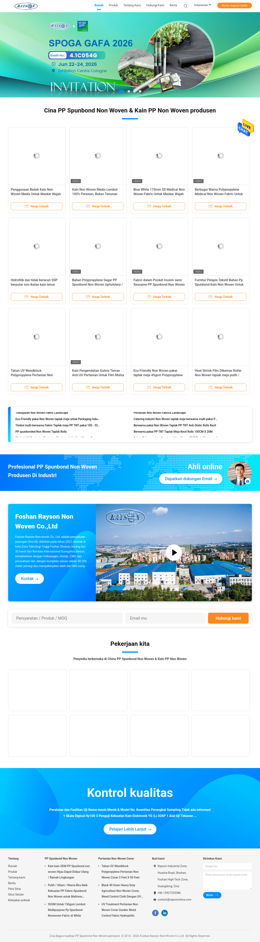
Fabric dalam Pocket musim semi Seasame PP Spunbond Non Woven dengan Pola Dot (159, 284)
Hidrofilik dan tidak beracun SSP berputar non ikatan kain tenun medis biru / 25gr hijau (34, 284)
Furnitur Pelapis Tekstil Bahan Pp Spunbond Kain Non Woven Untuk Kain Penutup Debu (219, 284)
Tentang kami (16, 877)
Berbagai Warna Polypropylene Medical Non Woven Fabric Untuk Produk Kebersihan (219, 194)
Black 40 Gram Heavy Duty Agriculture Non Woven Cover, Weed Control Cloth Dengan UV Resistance (121, 891)
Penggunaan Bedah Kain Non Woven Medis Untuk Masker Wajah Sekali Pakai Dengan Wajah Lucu (36, 194)
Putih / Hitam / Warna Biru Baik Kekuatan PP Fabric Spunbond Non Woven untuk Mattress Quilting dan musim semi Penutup (68, 891)
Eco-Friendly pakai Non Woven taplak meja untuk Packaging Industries (57, 420)
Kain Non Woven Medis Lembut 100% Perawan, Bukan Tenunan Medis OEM (94, 194)
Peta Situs (14, 888)
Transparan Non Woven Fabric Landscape (41, 414)
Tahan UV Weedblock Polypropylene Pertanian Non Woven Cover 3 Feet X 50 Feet (32, 375)
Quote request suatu (234, 5)
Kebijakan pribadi (19, 900)
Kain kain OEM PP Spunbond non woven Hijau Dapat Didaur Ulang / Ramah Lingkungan (69, 871)
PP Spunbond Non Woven (61, 858)
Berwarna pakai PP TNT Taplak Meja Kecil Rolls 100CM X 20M (173, 433)
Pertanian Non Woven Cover (116, 858)
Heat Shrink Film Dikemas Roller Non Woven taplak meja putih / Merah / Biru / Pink (218, 375)
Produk (12, 871)
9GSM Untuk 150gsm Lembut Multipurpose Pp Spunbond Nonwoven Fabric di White (66, 910)
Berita (12, 883)
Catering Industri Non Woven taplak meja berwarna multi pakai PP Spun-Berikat (176, 420)
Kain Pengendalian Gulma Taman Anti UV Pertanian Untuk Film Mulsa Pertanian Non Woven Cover (98, 375)
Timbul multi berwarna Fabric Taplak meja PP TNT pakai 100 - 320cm (57, 427)
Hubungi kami (228, 618)
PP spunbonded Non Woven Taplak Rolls (41, 433)
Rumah (12, 866)
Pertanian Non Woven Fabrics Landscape (160, 414)
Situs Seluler (16, 894)
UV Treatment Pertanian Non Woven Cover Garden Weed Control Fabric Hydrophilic (120, 910)
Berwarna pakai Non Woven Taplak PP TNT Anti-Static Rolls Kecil (175, 427)
